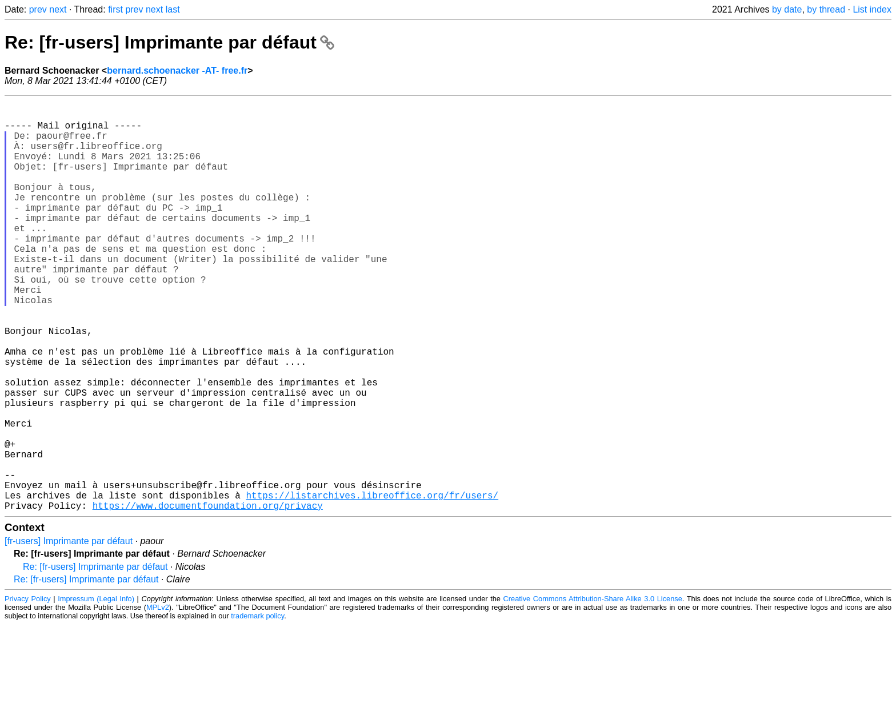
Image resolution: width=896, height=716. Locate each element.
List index (872, 9)
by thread (826, 9)
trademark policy (257, 707)
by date (787, 9)
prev (38, 9)
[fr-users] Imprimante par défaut (69, 632)
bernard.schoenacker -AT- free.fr (177, 70)
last (173, 9)
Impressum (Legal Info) (96, 690)
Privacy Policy (28, 690)
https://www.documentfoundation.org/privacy (208, 596)
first (115, 9)
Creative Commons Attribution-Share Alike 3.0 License (592, 690)
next (57, 9)
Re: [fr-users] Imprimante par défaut (169, 42)
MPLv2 (157, 698)
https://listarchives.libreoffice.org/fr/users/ (372, 584)
